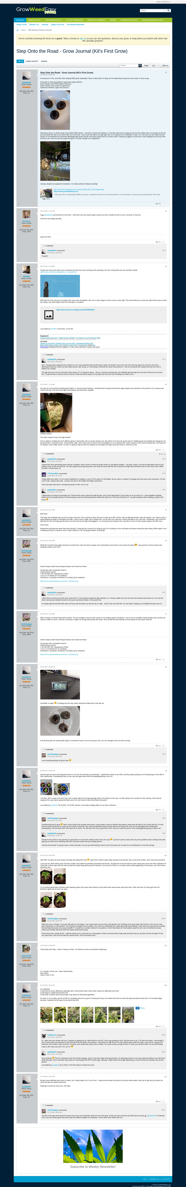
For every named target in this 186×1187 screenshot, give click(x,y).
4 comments (49, 454)
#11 (165, 946)
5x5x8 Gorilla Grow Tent (48, 338)
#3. (164, 359)
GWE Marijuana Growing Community (40, 30)
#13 (165, 1077)
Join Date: (22, 91)
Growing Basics (53, 20)
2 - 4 (161, 454)
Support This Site (57, 25)
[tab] (20, 61)
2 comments (49, 813)
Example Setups (129, 20)
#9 (166, 771)
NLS (93, 345)
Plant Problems (74, 20)
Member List (34, 25)
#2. (164, 250)
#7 (166, 614)
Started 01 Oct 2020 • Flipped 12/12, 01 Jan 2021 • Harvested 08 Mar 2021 (66, 343)
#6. (164, 592)
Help (145, 1179)
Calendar (45, 25)
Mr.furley (26, 221)
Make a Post (35, 20)
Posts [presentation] (20, 61)
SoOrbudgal (26, 551)
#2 (166, 211)
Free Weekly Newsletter (75, 25)
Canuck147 (26, 956)
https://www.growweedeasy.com (66, 191)
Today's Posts (21, 25)
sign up (82, 38)
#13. (164, 1110)
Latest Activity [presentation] (32, 61)
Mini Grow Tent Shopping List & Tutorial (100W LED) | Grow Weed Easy (79, 189)
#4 (166, 384)
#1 (166, 72)
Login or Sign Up (163, 2)
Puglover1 (51, 1035)
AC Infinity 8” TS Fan (83, 338)
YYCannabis (52, 473)
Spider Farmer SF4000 (67, 338)
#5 (166, 510)
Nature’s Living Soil (70, 345)
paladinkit (26, 83)
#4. (164, 459)
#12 (165, 985)
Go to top (166, 1179)
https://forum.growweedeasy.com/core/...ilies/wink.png (59, 581)
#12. (164, 1035)
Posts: (25, 93)
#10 (165, 855)
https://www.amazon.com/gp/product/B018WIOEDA (75, 310)
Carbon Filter (95, 338)
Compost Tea (82, 345)
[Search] (153, 10)
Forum (23, 30)
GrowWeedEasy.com (152, 20)
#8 (166, 667)
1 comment (49, 246)
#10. (164, 918)
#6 (166, 541)
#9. (164, 818)
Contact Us (154, 1179)
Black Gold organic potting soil (51, 345)
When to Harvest (96, 20)
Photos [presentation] (44, 61)
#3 (166, 266)
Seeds (113, 20)
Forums (20, 20)
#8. (164, 754)
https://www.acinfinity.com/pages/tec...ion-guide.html (58, 272)
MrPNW (26, 276)
